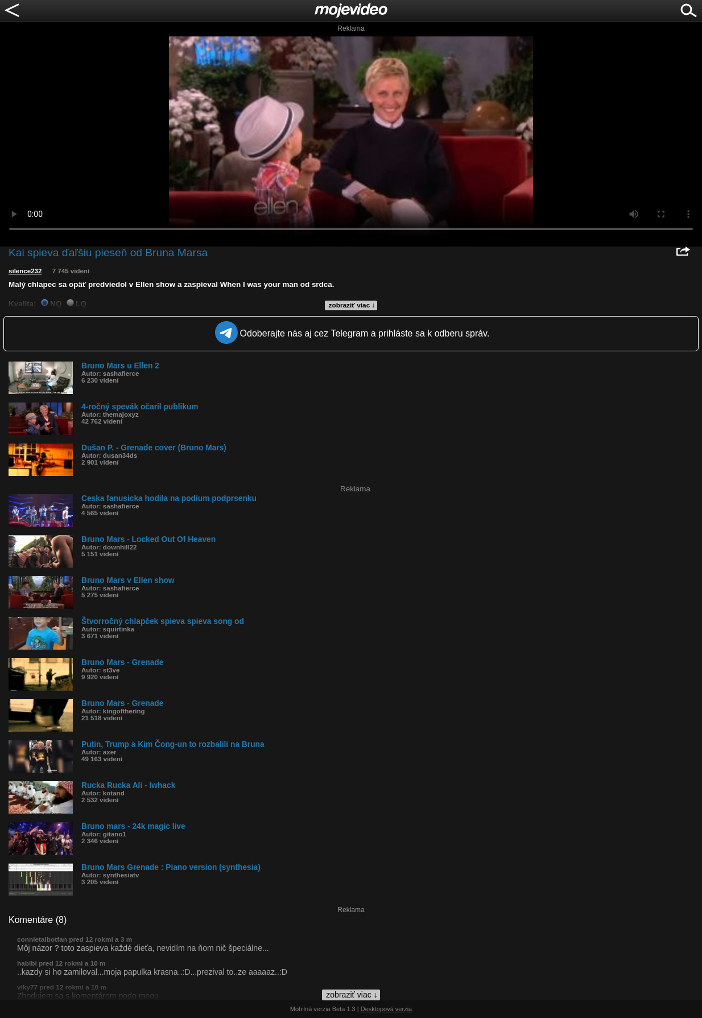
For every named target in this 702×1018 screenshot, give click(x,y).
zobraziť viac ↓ (352, 305)
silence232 (25, 271)
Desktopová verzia (386, 1008)
